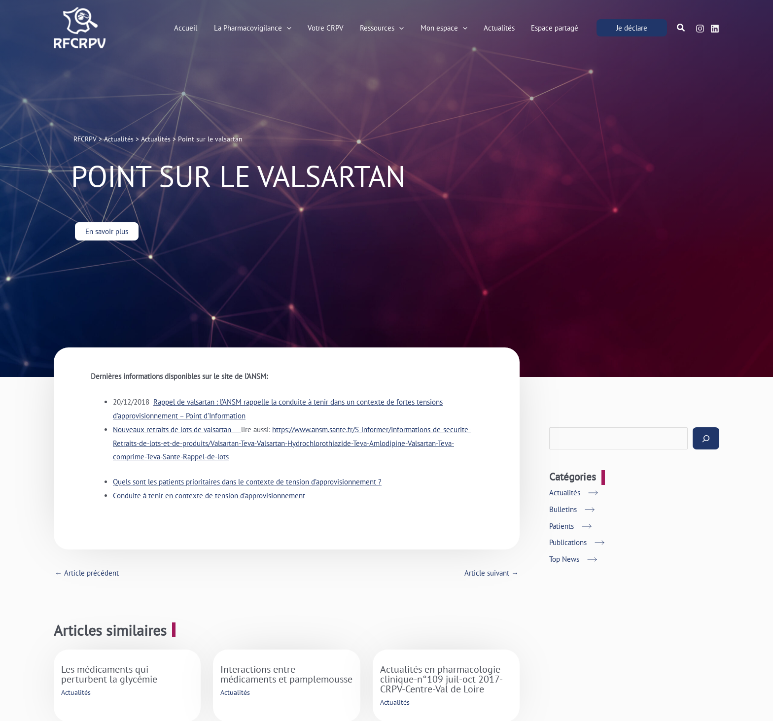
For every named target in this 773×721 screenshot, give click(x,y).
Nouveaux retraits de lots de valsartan (177, 429)
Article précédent (87, 573)
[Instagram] (700, 28)
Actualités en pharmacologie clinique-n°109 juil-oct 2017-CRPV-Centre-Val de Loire (441, 679)
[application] (295, 28)
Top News (564, 559)
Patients (561, 526)
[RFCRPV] (79, 27)
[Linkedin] (714, 28)
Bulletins (563, 509)
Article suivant (491, 573)
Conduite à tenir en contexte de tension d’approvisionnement (209, 495)
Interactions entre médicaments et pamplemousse (286, 674)
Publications (568, 542)
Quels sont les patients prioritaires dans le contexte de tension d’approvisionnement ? (247, 481)
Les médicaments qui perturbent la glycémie (109, 674)
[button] (632, 27)
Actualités (76, 692)
